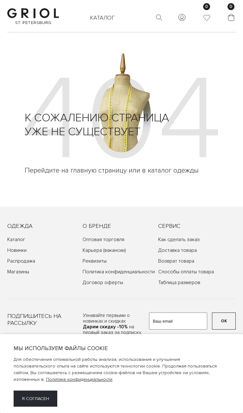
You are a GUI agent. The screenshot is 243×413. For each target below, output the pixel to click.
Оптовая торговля (103, 239)
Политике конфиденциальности (79, 379)
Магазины (18, 272)
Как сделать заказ (179, 239)
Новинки (17, 250)
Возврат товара (176, 261)
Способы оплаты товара (186, 272)
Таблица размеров (179, 282)
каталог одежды (173, 170)
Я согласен (35, 398)
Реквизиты (95, 261)
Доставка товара (177, 250)
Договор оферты (103, 282)
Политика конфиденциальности (119, 272)
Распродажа (21, 261)
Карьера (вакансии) (104, 250)
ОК (224, 321)
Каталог (16, 239)
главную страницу (99, 170)
